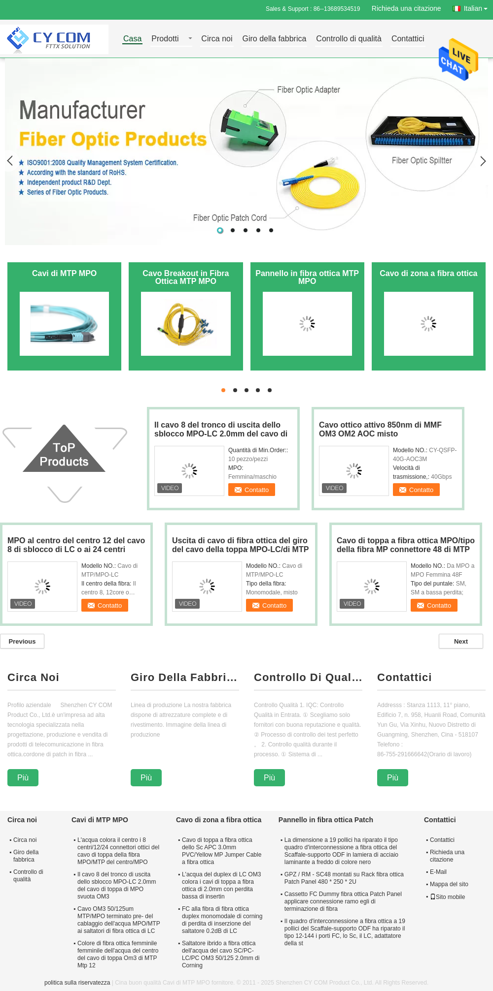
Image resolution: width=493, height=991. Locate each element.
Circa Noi (33, 677)
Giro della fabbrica (275, 39)
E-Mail (438, 871)
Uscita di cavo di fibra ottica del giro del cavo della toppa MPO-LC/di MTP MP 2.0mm (240, 549)
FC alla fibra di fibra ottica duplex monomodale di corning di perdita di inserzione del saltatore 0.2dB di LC (222, 919)
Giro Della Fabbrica (185, 677)
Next (461, 641)
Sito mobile (447, 897)
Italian (478, 6)
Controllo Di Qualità (308, 677)
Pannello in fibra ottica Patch (326, 820)
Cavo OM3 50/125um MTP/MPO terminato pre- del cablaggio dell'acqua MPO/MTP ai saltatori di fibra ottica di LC (118, 919)
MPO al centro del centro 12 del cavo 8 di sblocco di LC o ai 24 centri (76, 545)
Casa (132, 39)
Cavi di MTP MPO (64, 273)
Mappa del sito (449, 884)
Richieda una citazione (406, 8)
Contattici (407, 39)
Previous (22, 641)
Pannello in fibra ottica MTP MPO (307, 277)
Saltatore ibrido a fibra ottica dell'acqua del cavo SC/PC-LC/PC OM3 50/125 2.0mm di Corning (220, 954)
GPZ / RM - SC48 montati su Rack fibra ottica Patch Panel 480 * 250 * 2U (344, 878)
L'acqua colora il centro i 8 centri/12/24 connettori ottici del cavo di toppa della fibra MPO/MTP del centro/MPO (118, 851)
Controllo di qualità (349, 39)
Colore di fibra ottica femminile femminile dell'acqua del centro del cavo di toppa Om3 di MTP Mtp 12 (117, 954)
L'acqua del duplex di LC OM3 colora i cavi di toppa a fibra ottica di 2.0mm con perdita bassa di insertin (221, 885)
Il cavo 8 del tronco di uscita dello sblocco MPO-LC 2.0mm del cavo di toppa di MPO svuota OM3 (220, 434)
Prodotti (164, 39)
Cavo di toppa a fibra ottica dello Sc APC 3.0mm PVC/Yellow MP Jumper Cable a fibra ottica (221, 851)
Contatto (257, 490)
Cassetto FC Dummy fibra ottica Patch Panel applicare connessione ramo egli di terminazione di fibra (343, 901)
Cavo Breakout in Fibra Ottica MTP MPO (185, 277)
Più (23, 778)
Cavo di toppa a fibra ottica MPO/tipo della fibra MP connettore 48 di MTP (406, 545)
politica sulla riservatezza (77, 982)
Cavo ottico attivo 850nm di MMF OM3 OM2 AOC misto (380, 429)
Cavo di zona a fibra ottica (428, 273)
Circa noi (216, 39)
